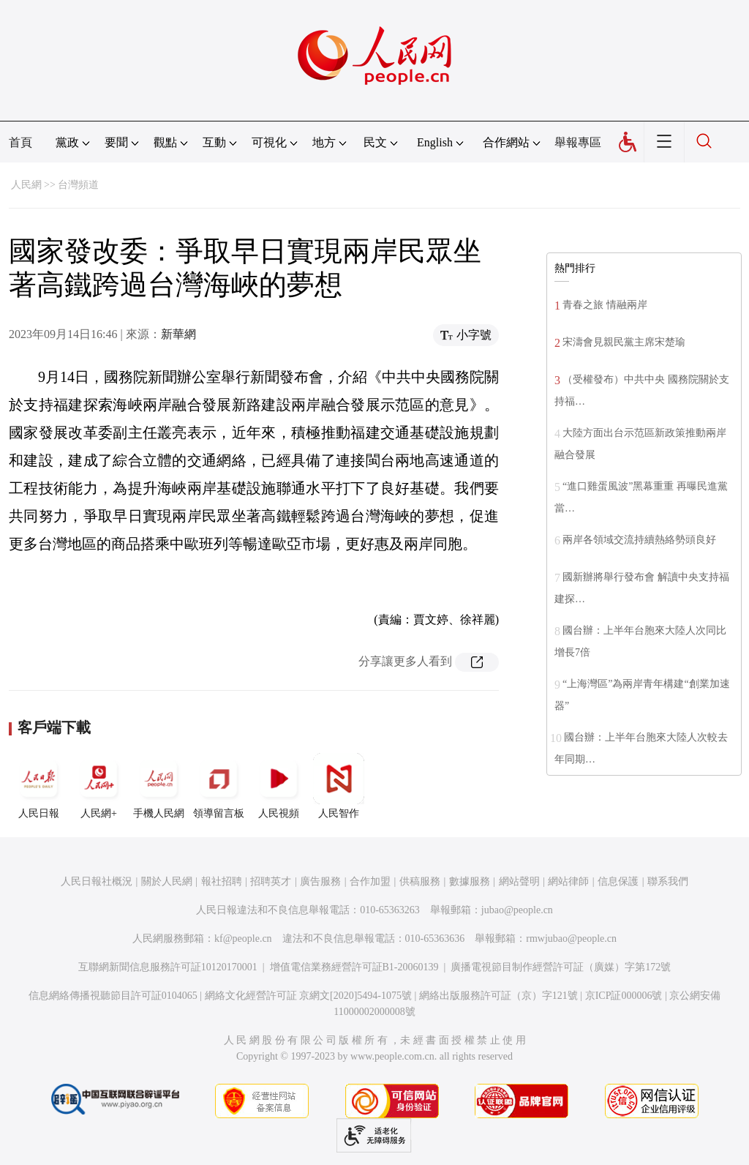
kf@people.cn (243, 938)
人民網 (26, 184)
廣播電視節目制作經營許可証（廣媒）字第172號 (561, 967)
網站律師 (568, 881)
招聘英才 (270, 881)
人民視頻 (278, 786)
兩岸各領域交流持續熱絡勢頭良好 (639, 539)
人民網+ (98, 786)
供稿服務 (419, 881)
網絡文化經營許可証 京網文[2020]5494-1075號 (309, 995)
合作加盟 (370, 881)
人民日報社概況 (96, 881)
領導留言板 (218, 786)
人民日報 (38, 786)
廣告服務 (320, 881)
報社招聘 (221, 881)
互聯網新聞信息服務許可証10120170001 (167, 967)
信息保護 (618, 881)
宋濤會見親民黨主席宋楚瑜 (623, 342)
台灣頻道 (78, 184)
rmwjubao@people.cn (571, 938)
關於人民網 (166, 881)
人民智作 (338, 786)
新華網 (178, 334)
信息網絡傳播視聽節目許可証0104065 (113, 995)
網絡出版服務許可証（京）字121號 (498, 995)
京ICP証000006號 (624, 995)
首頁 (20, 142)
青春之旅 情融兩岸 (604, 304)
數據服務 (469, 881)
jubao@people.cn (517, 909)
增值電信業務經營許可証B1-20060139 (354, 967)
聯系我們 (667, 881)
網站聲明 (519, 881)
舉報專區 (577, 142)
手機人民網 (158, 786)
